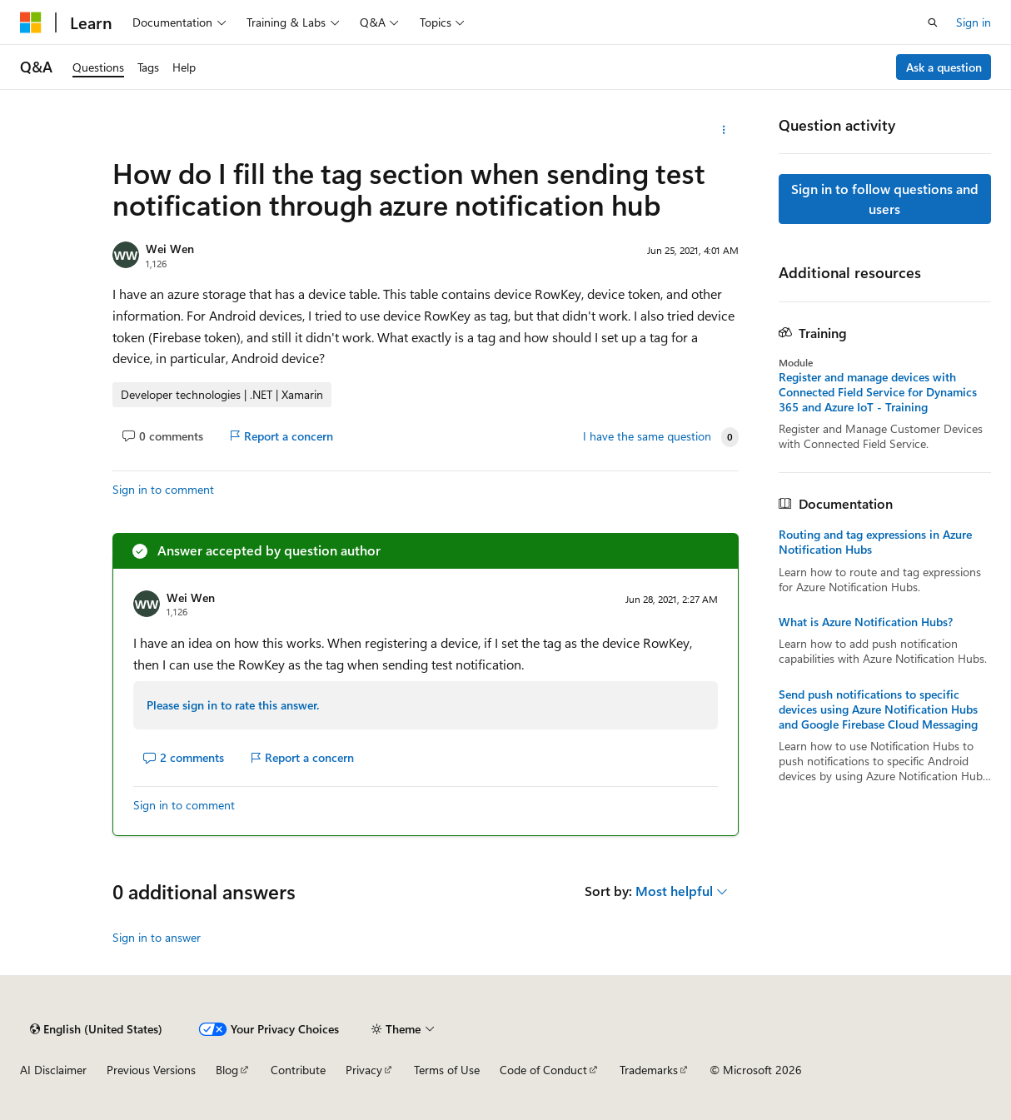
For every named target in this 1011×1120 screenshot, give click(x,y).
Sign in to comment (163, 489)
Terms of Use (447, 1070)
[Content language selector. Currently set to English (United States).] (96, 1029)
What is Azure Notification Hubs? (866, 622)
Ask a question (944, 67)
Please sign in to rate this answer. (233, 705)
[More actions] (723, 130)
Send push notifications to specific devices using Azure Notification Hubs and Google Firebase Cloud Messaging (878, 709)
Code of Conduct (543, 1070)
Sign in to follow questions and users (885, 198)
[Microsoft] (31, 22)
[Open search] (932, 22)
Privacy (364, 1070)
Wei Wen (170, 248)
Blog (227, 1070)
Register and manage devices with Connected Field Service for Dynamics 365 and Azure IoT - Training (878, 392)
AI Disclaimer (53, 1070)
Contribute (298, 1070)
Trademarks (649, 1070)
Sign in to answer (156, 937)
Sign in (973, 22)
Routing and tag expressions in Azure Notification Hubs (875, 542)
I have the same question (647, 436)
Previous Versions (151, 1070)
